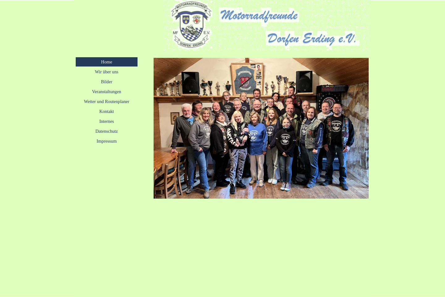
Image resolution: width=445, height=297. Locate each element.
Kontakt (106, 111)
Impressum (106, 141)
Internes (106, 121)
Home (106, 61)
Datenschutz (106, 131)
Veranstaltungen (106, 91)
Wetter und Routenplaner (106, 101)
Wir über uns (106, 71)
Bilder (106, 81)
